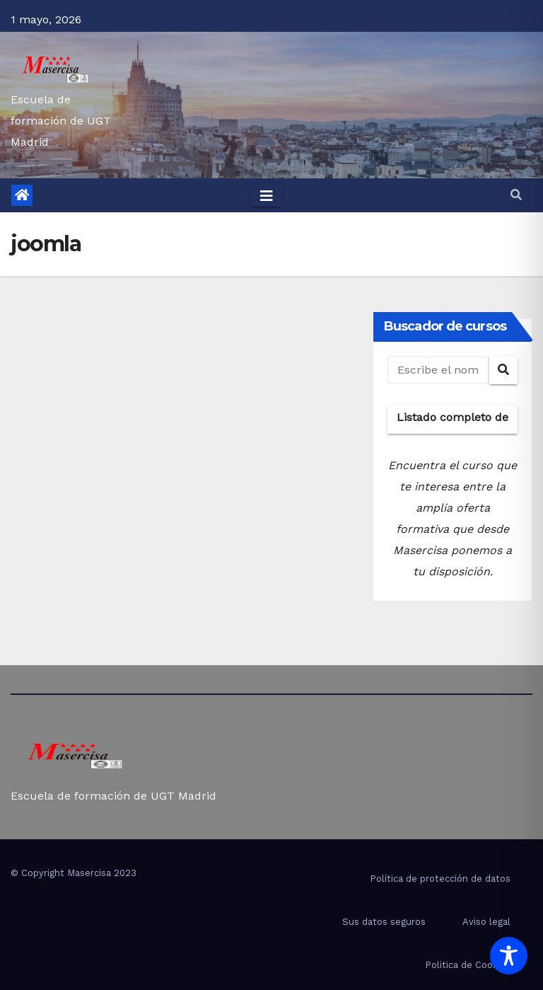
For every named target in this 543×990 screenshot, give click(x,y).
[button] (516, 195)
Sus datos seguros (384, 921)
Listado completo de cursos (452, 422)
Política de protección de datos (440, 878)
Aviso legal (486, 921)
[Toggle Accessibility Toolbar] (509, 956)
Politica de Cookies (467, 965)
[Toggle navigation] (266, 195)
